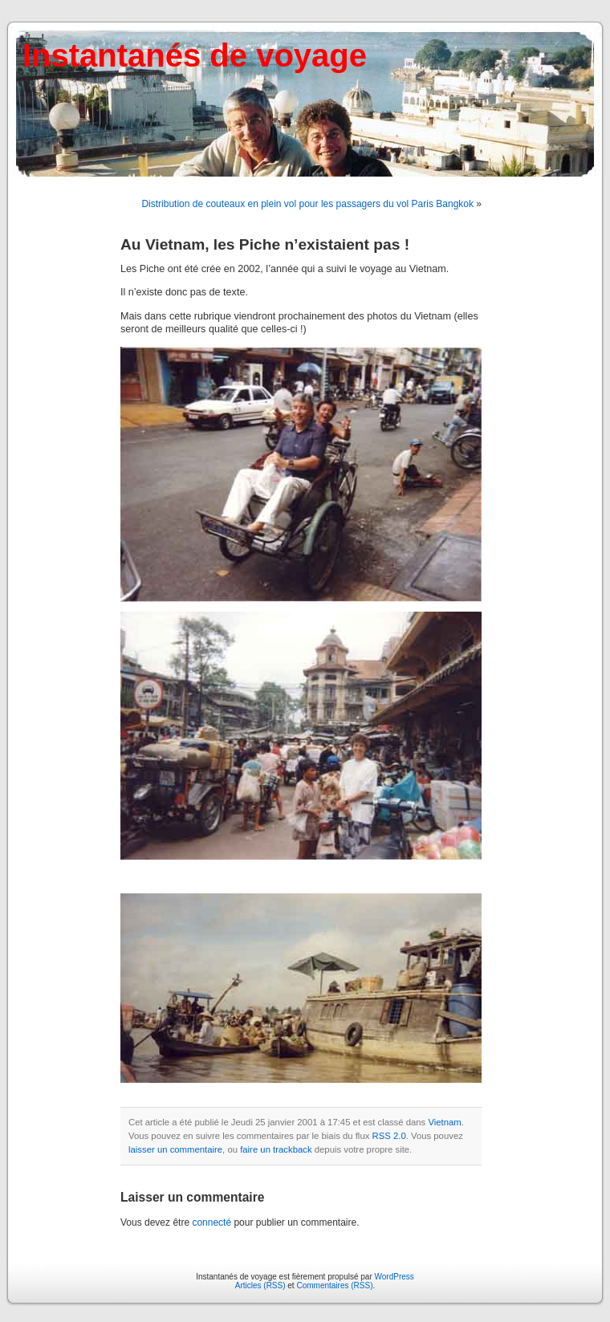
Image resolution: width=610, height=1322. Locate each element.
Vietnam (444, 1122)
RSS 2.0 (389, 1136)
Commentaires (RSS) (334, 1285)
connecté (211, 1222)
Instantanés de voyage (194, 55)
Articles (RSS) (260, 1285)
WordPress (394, 1276)
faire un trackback (275, 1149)
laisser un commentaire (175, 1149)
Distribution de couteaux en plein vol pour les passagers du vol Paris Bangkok (307, 203)
